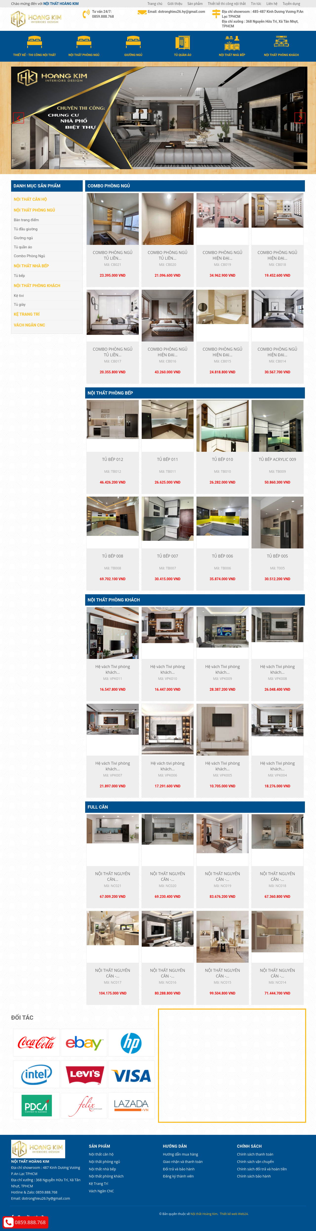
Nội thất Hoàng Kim (204, 1214)
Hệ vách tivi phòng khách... (167, 766)
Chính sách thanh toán (255, 1154)
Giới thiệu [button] (175, 4)
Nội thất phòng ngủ (34, 210)
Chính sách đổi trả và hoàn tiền (262, 1169)
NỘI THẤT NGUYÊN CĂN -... (167, 876)
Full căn (98, 807)
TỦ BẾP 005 (277, 556)
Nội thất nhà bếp (31, 266)
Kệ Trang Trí (27, 314)
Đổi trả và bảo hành (179, 1169)
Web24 (243, 1214)
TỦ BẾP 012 (112, 459)
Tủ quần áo (23, 247)
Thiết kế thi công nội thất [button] (227, 4)
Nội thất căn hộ (30, 199)
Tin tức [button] (256, 4)
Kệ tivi (19, 295)
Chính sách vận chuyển (255, 1161)
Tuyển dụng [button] (291, 4)
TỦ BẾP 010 (222, 459)
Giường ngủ (23, 238)
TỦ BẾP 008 (112, 556)
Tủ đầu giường (26, 229)
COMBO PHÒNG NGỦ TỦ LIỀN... (113, 255)
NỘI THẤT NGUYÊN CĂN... (112, 876)
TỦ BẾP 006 (222, 556)
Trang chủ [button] (154, 4)
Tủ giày (19, 304)
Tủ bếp (19, 275)
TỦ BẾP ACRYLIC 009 (277, 459)
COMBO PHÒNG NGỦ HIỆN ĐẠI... (222, 255)
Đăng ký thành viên (178, 1176)
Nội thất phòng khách (114, 599)
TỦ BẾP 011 (167, 459)
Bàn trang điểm (26, 220)
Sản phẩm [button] (195, 4)
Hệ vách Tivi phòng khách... (112, 669)
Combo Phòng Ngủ (109, 185)
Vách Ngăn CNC (29, 325)
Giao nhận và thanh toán (183, 1161)
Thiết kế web (228, 1214)
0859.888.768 (30, 1222)
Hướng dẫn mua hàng (180, 1154)
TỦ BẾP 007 (167, 556)
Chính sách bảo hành (254, 1176)
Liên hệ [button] (271, 4)
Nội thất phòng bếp (110, 393)
